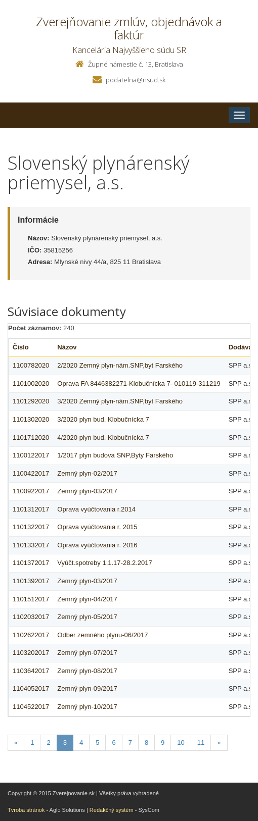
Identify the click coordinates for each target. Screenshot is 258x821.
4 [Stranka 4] (81, 742)
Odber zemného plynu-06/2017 (102, 635)
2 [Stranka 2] (48, 742)
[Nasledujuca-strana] (218, 743)
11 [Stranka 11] (200, 742)
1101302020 (31, 419)
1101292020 (31, 401)
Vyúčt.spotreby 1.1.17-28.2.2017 (104, 563)
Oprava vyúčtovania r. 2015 (97, 527)
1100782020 (31, 365)
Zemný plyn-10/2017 (87, 706)
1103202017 (31, 652)
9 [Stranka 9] (162, 742)
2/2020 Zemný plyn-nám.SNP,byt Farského (120, 365)
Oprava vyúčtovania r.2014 (96, 509)
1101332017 (31, 545)
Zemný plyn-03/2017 (87, 491)
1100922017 (31, 491)
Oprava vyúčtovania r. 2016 (97, 545)
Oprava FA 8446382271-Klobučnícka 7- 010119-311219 (138, 383)
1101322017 (31, 527)
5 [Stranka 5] (97, 742)
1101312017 (31, 509)
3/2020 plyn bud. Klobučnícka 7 (103, 419)
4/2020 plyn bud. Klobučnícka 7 (103, 437)
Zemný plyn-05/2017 (87, 617)
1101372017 (31, 563)
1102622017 (31, 635)
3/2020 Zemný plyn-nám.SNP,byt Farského (120, 401)
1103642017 (31, 671)
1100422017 (31, 473)
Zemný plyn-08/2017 (87, 671)
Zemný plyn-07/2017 (87, 652)
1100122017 (31, 455)
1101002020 (31, 383)
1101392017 (31, 581)
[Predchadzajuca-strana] (16, 743)
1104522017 (31, 706)
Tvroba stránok (26, 810)
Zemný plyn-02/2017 (87, 473)
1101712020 (31, 437)
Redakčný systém (112, 810)
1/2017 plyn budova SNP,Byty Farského (115, 455)
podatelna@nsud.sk (135, 79)
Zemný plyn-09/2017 (87, 688)
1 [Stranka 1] (32, 742)
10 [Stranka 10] (180, 742)
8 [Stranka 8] (146, 742)
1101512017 (31, 599)
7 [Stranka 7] (130, 742)
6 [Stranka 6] (113, 742)
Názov (66, 347)
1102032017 (31, 617)
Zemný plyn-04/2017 (87, 599)
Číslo (21, 347)
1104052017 (31, 688)
